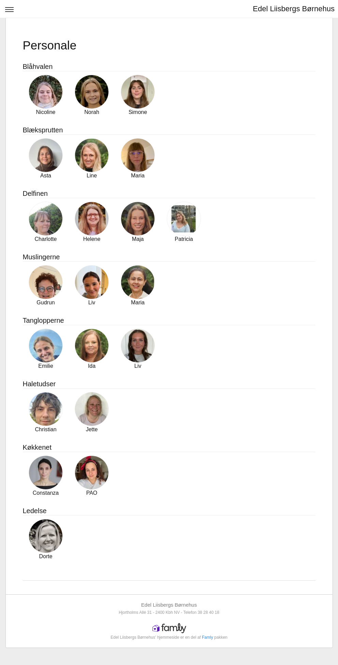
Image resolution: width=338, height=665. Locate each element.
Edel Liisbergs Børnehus (294, 8)
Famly (207, 637)
